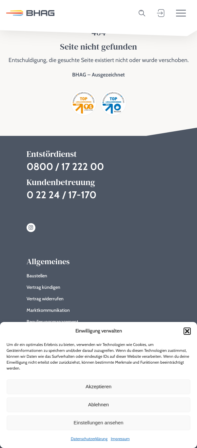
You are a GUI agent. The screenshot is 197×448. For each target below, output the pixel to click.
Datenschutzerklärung (89, 438)
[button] (187, 331)
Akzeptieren (98, 386)
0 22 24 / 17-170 (61, 195)
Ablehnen (98, 404)
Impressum (120, 438)
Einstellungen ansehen (99, 422)
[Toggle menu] (181, 13)
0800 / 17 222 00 (65, 166)
